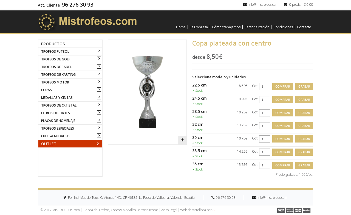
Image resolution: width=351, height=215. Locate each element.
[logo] (87, 21)
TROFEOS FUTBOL (55, 51)
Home (181, 27)
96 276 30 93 (77, 4)
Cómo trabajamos (226, 27)
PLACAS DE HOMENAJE (58, 120)
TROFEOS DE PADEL (56, 67)
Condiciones (283, 27)
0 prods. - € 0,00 (298, 4)
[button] (182, 140)
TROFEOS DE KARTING (58, 74)
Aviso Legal (169, 210)
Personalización (257, 27)
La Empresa (199, 27)
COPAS (46, 90)
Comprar (282, 86)
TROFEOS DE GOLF (55, 59)
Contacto (304, 27)
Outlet (71, 143)
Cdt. (255, 85)
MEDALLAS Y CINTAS (57, 97)
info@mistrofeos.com (260, 4)
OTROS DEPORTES (55, 113)
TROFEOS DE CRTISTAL (59, 105)
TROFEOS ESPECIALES (57, 128)
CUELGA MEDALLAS (55, 136)
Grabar (304, 86)
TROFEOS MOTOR (55, 82)
